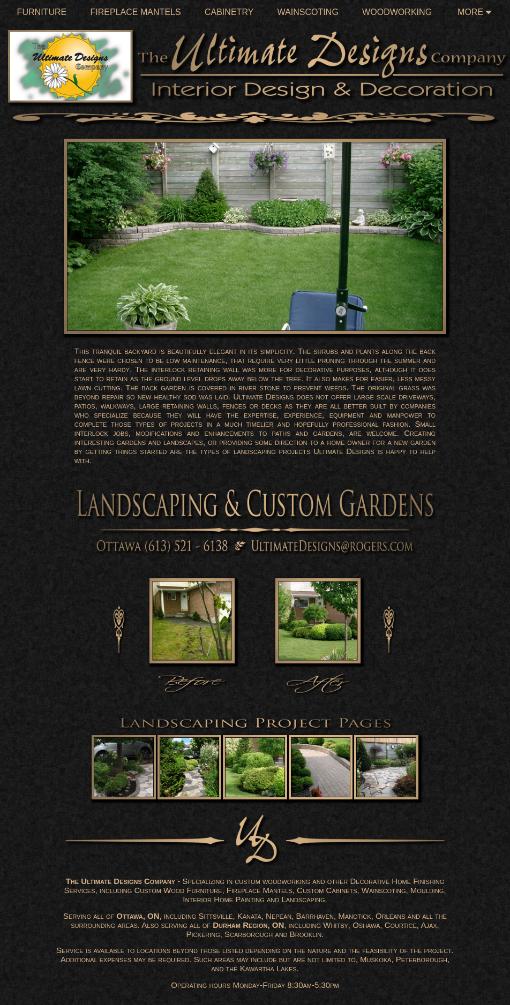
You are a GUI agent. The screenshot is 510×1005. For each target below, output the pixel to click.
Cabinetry (229, 12)
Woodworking (397, 12)
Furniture (42, 12)
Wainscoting (308, 12)
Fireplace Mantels (135, 12)
